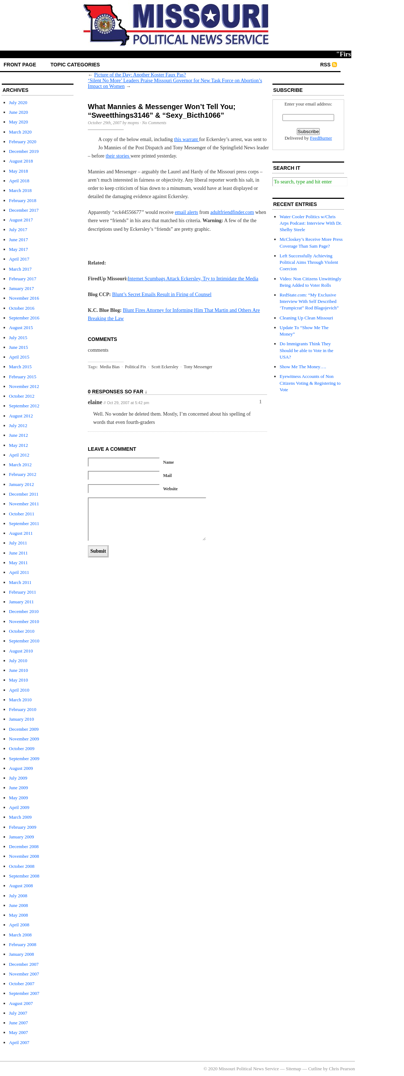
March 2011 (20, 582)
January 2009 (21, 836)
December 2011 (23, 494)
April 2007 (19, 1042)
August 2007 (21, 1003)
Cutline (315, 1068)
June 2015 (18, 347)
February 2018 (22, 200)
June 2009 (18, 787)
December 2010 (24, 611)
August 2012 (21, 415)
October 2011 (21, 513)
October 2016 (21, 308)
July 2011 (18, 543)
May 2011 (18, 562)
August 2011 (21, 533)
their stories (118, 156)
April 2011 (19, 572)
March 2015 (20, 366)
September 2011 (24, 523)
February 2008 (22, 944)
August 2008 (21, 885)
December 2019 (24, 151)
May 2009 (18, 797)
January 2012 (21, 484)
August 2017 (21, 220)
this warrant (186, 139)
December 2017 (24, 210)
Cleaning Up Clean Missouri (306, 318)
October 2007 (21, 983)
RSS (325, 64)
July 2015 (18, 337)
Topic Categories (75, 64)
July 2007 (18, 1013)
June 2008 (18, 905)
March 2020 (20, 132)
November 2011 (24, 503)
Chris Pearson (342, 1068)
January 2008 (21, 954)
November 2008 (24, 856)
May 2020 (18, 122)
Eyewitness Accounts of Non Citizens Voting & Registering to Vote (310, 383)
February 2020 (22, 141)
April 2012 (19, 455)
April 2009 (19, 807)
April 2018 (19, 180)
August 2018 (21, 161)
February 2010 (22, 709)
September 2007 (24, 993)
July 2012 (18, 425)
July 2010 (18, 660)
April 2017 (19, 259)
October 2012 (21, 396)
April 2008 (19, 924)
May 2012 (18, 445)
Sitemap (293, 1068)
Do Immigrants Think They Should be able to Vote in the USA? (306, 350)
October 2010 (21, 631)
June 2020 (18, 112)
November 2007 (24, 974)
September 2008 (24, 876)
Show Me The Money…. (303, 366)
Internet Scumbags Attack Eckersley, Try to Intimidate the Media (193, 278)
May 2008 (18, 915)
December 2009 (24, 729)
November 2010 (24, 621)
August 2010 (21, 651)
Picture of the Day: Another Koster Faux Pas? (140, 75)
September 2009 (24, 758)
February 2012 (22, 474)
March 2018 (20, 190)
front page (20, 64)
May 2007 (18, 1032)
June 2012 (18, 435)
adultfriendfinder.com (232, 212)
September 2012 (24, 405)
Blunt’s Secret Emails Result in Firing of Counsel (161, 294)
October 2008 (21, 866)
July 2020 (18, 102)
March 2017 (20, 269)
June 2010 (18, 670)
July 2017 (18, 229)
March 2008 (20, 934)
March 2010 (20, 699)
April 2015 (19, 357)
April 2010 (19, 690)
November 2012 (24, 386)
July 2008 (18, 895)
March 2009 (20, 817)
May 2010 (18, 680)
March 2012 (20, 464)
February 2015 (22, 376)
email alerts (186, 212)
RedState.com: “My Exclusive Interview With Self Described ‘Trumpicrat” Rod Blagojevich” (309, 301)
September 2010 (24, 641)
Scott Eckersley (165, 366)
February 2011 (22, 592)
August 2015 (21, 327)
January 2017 (21, 288)
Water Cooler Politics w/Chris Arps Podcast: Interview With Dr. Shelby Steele (311, 223)
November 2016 (24, 298)
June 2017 (18, 239)
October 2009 (21, 748)
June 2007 (18, 1022)
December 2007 (24, 964)
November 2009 (24, 738)
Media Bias (110, 366)
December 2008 (24, 846)
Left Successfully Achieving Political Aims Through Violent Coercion (309, 262)
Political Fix (135, 366)
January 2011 (21, 601)
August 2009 (21, 768)
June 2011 (18, 553)
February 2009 (22, 827)
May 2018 (18, 171)
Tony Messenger (198, 366)
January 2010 (21, 719)
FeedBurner (321, 138)
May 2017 (18, 249)
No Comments (154, 122)
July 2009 (18, 778)
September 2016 (24, 318)
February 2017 (22, 278)
